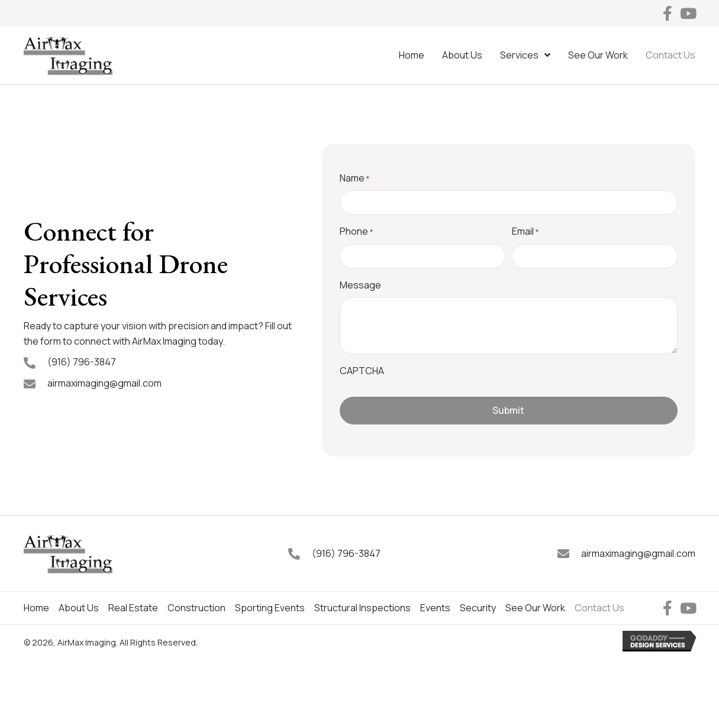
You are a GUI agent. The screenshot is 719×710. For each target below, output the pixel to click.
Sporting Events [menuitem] (270, 608)
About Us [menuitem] (79, 608)
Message (360, 284)
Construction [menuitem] (196, 608)
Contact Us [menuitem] (599, 608)
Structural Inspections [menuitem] (362, 608)
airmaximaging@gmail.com (104, 383)
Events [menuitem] (435, 608)
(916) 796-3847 (81, 361)
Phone (356, 231)
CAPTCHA (362, 370)
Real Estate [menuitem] (133, 608)
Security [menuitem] (478, 608)
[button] (667, 13)
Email (525, 231)
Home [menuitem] (36, 608)
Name (355, 178)
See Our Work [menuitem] (535, 608)
